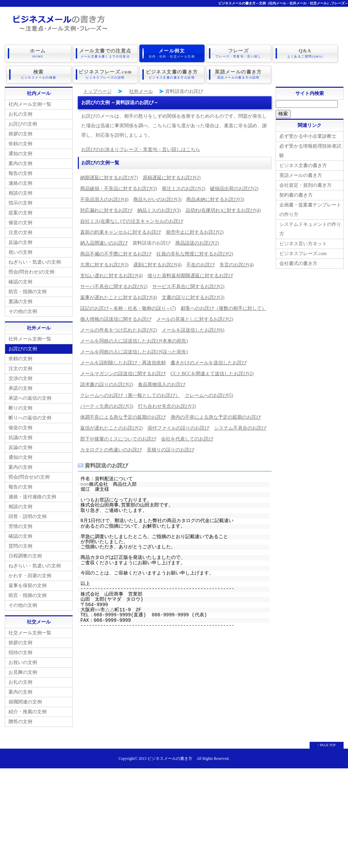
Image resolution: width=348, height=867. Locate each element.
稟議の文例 (20, 301)
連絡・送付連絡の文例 (32, 496)
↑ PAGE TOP (326, 745)
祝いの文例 (20, 252)
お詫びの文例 (22, 124)
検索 (38, 74)
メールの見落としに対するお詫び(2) (194, 319)
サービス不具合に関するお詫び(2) (188, 286)
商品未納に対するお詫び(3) (215, 199)
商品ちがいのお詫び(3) (157, 199)
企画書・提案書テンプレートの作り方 (310, 209)
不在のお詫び (200, 264)
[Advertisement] (174, 816)
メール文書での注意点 (105, 53)
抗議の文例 (20, 437)
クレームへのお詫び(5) (209, 395)
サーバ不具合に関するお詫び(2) (113, 286)
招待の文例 (20, 652)
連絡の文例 (20, 183)
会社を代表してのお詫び (187, 438)
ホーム (38, 53)
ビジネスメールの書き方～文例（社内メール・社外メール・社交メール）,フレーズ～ (283, 3)
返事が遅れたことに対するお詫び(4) (118, 297)
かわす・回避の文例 (29, 575)
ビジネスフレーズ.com (105, 74)
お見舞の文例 (22, 672)
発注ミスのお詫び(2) (183, 188)
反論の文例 (20, 242)
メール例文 (172, 53)
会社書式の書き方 (298, 263)
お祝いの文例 (22, 662)
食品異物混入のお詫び (162, 384)
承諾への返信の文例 (29, 398)
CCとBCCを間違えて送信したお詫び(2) (212, 373)
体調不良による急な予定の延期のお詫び (123, 417)
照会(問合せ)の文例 (29, 477)
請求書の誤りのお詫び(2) (106, 384)
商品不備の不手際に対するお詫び (116, 253)
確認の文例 (20, 281)
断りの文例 (20, 408)
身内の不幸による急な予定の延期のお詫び (216, 417)
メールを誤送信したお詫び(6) (193, 330)
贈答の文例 (20, 721)
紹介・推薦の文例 (27, 711)
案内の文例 (20, 163)
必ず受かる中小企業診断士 (307, 136)
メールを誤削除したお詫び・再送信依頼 (123, 362)
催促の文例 (20, 222)
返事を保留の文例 (27, 585)
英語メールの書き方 (238, 74)
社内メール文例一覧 (29, 104)
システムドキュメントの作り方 (310, 229)
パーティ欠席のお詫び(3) (106, 406)
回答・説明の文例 (27, 516)
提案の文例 (20, 212)
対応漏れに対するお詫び (106, 210)
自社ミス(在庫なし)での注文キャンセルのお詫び (131, 221)
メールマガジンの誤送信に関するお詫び (123, 373)
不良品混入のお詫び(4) (104, 199)
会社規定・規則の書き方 (305, 185)
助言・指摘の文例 (27, 291)
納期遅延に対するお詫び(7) (109, 177)
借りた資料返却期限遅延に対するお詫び (190, 275)
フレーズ (238, 53)
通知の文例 (20, 153)
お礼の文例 (20, 114)
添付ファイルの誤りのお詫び (178, 428)
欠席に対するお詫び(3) (104, 264)
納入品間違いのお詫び (104, 243)
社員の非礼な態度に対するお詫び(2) (194, 253)
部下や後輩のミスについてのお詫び (118, 438)
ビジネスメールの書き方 (169, 758)
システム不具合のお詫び (240, 428)
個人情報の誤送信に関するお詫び (116, 319)
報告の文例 (20, 173)
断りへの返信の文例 (29, 417)
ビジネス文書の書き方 (172, 74)
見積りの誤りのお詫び (170, 449)
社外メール (141, 91)
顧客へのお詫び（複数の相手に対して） (223, 308)
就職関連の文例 (25, 701)
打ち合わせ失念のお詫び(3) (167, 406)
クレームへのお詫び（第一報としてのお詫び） (130, 395)
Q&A (305, 53)
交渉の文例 (20, 378)
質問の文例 (20, 546)
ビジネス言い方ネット (303, 243)
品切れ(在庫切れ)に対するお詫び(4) (223, 210)
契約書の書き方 (296, 195)
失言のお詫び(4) (237, 264)
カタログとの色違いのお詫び (111, 449)
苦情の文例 (20, 526)
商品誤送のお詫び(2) (197, 243)
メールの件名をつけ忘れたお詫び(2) (118, 330)
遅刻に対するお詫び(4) (157, 264)
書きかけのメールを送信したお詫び (209, 362)
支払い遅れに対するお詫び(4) (111, 275)
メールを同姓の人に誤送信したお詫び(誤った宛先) (134, 351)
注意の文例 (20, 232)
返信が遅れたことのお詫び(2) (111, 428)
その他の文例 (22, 311)
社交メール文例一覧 (29, 632)
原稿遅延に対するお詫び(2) (172, 177)
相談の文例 (20, 193)
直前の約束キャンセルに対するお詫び (120, 232)
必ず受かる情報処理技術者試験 (310, 151)
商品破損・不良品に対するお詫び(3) (118, 188)
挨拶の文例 (20, 133)
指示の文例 (20, 202)
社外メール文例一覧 (29, 338)
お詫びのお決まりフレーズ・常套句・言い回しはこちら (140, 149)
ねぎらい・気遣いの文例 (34, 262)
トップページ (97, 91)
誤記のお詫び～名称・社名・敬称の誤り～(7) (128, 308)
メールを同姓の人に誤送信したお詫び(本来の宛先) (134, 341)
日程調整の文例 (25, 555)
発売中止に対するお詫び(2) (195, 232)
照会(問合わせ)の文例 (31, 271)
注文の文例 (20, 368)
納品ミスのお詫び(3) (159, 210)
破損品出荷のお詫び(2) (234, 188)
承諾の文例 (20, 388)
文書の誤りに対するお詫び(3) (193, 297)
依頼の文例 (20, 143)
